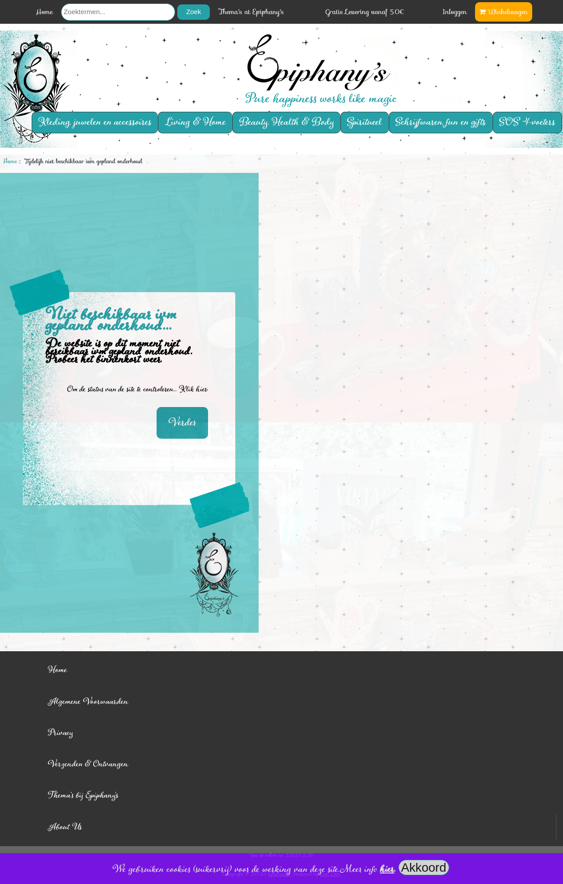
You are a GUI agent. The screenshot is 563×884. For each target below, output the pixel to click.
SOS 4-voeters (527, 122)
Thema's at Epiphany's (251, 12)
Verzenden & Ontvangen (88, 764)
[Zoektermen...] (118, 12)
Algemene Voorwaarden (88, 702)
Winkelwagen (503, 12)
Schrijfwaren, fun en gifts (440, 122)
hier (387, 869)
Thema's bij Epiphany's (83, 795)
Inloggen (454, 12)
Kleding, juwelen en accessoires (95, 122)
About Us (65, 827)
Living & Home (195, 122)
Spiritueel (364, 122)
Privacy (60, 733)
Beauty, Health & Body (286, 122)
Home (44, 12)
